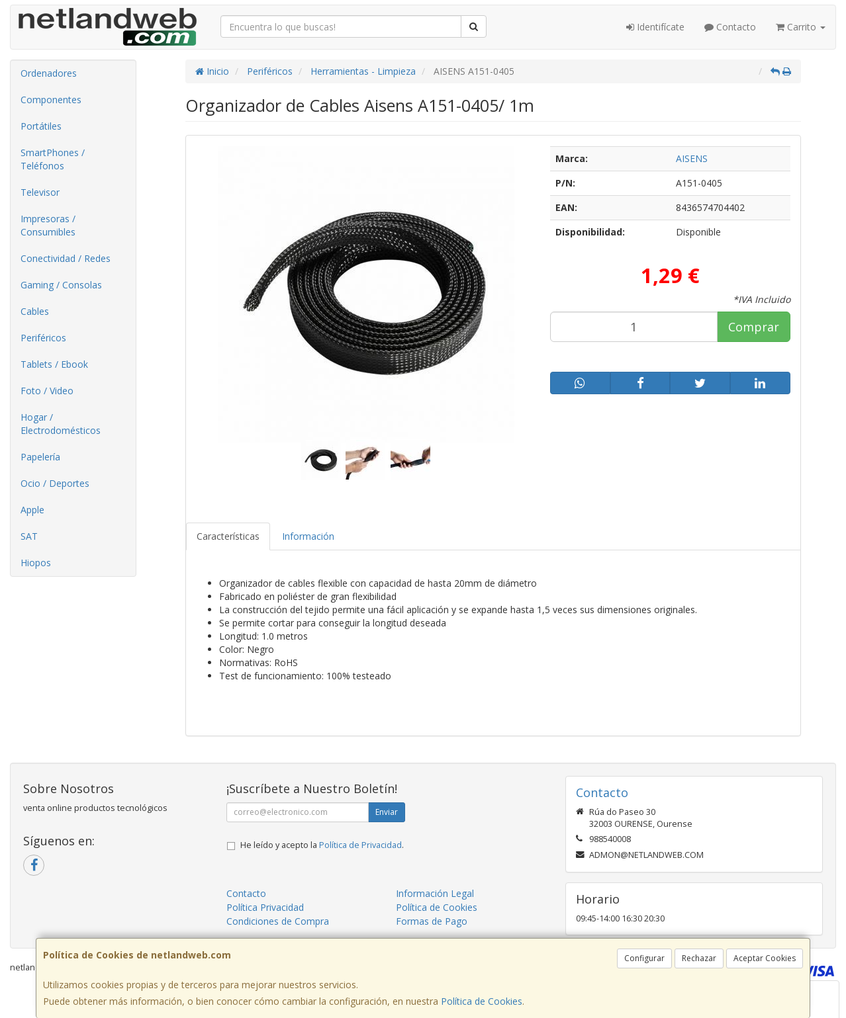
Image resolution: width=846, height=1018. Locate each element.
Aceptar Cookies (764, 958)
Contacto (730, 27)
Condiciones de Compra (277, 921)
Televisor (40, 192)
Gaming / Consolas (61, 284)
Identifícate (655, 27)
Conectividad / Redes (66, 258)
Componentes (51, 99)
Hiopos (36, 562)
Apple (32, 509)
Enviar (386, 812)
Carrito (800, 27)
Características (228, 536)
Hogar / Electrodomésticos (61, 424)
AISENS (692, 158)
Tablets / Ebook (54, 364)
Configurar (644, 958)
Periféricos (43, 337)
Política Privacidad (265, 907)
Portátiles (41, 126)
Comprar (753, 327)
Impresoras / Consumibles (48, 225)
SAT (29, 536)
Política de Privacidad (360, 845)
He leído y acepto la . (322, 845)
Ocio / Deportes (55, 483)
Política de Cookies (481, 1001)
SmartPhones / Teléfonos (53, 159)
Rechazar (699, 958)
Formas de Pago (431, 921)
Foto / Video (47, 390)
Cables (35, 311)
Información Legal (435, 893)
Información (308, 536)
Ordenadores (49, 73)
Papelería (40, 456)
